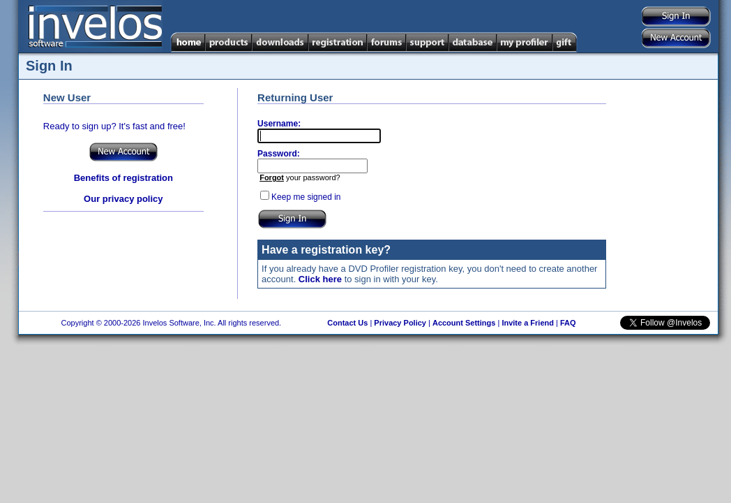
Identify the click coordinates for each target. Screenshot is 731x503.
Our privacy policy (123, 199)
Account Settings (463, 323)
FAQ (568, 323)
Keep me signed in (305, 197)
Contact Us (347, 323)
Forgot (271, 177)
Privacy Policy (400, 323)
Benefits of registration (123, 178)
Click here (320, 279)
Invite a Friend (528, 323)
